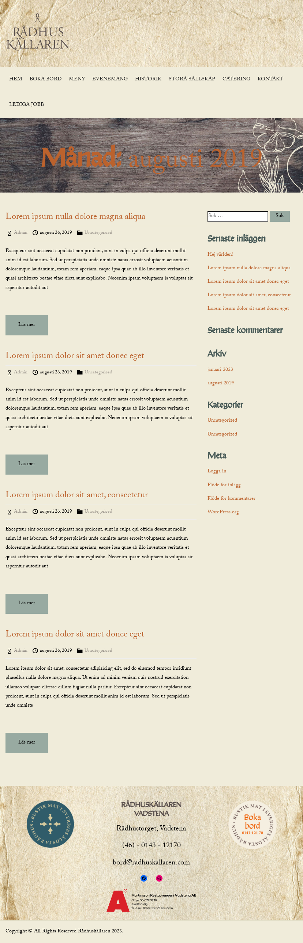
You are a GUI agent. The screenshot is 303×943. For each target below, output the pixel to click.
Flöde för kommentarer (231, 499)
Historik (148, 79)
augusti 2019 (220, 383)
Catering (236, 79)
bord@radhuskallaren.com (151, 863)
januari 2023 (220, 370)
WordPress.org (223, 512)
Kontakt (270, 79)
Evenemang (110, 79)
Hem (15, 79)
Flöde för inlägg (224, 485)
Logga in (216, 471)
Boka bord (45, 79)
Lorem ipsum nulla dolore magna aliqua (75, 217)
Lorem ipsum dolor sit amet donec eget (74, 356)
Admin (20, 233)
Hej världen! (220, 255)
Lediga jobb (26, 105)
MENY (77, 79)
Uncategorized (98, 233)
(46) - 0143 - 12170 (151, 846)
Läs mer (26, 325)
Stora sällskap (192, 79)
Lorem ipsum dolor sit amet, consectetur (76, 495)
